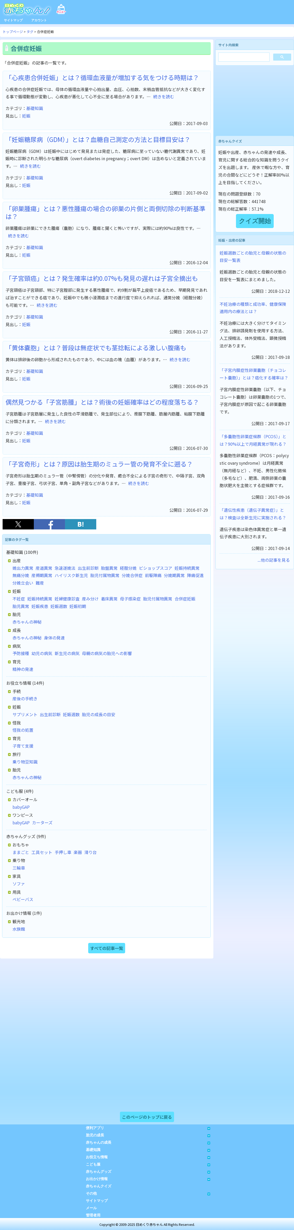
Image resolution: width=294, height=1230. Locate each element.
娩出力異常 (22, 568)
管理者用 (93, 1215)
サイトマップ (13, 20)
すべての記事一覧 (106, 948)
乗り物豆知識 (24, 762)
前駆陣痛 (153, 575)
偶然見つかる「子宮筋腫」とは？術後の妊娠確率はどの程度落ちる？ (102, 401)
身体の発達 (54, 638)
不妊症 (18, 598)
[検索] (243, 57)
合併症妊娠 (185, 598)
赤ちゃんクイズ (98, 1186)
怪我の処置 (22, 730)
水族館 (18, 929)
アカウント (39, 20)
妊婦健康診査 (67, 598)
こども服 (148, 1164)
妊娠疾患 (39, 606)
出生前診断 (88, 568)
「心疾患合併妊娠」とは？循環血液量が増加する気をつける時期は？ (102, 77)
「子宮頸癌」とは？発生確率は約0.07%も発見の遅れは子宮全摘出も (101, 278)
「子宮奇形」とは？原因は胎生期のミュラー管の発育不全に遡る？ (99, 463)
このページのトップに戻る (147, 1117)
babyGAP (21, 807)
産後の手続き (24, 698)
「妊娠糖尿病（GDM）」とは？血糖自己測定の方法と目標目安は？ (97, 139)
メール (91, 1208)
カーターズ (42, 822)
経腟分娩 (128, 568)
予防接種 (20, 653)
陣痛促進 (195, 575)
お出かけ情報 (148, 1179)
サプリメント (24, 714)
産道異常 (44, 568)
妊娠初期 (77, 606)
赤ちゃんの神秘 (27, 622)
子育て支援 (22, 746)
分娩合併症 (132, 575)
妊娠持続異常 (187, 568)
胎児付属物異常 (104, 575)
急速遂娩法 (65, 568)
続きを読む (163, 96)
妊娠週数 (58, 606)
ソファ (18, 884)
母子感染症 (130, 598)
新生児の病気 (67, 653)
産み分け (90, 598)
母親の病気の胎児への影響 (107, 653)
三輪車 (18, 868)
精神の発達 (22, 669)
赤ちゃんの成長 (148, 1142)
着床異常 (109, 598)
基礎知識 (34, 108)
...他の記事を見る (274, 560)
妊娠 (26, 116)
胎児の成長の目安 (98, 714)
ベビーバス (22, 899)
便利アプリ (148, 1128)
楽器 (78, 852)
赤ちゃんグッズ (148, 1172)
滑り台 (90, 852)
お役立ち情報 (148, 1157)
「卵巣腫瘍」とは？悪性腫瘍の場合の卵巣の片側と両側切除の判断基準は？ (105, 212)
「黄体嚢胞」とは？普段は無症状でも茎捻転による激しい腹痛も (95, 347)
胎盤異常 (109, 568)
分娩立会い (22, 583)
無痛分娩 (20, 575)
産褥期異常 (41, 575)
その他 (148, 1193)
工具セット (41, 852)
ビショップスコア (155, 568)
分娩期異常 (174, 575)
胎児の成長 (148, 1135)
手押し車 (63, 852)
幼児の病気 (41, 653)
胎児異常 (20, 606)
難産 (40, 583)
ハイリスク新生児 (71, 575)
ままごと (20, 852)
